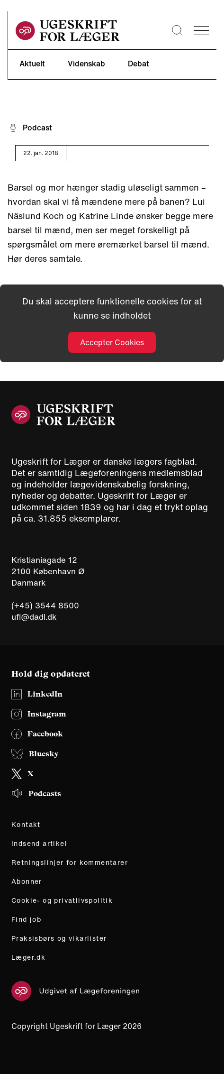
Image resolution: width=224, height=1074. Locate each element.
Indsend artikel (39, 843)
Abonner (26, 881)
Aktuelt (32, 63)
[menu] (201, 30)
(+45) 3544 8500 (45, 605)
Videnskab (86, 63)
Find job (26, 919)
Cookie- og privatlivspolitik (62, 900)
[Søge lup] (177, 30)
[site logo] (68, 30)
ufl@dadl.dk (34, 617)
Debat (138, 63)
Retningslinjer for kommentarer (69, 862)
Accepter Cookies (112, 342)
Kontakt (26, 824)
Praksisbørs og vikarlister (59, 938)
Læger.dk (28, 957)
